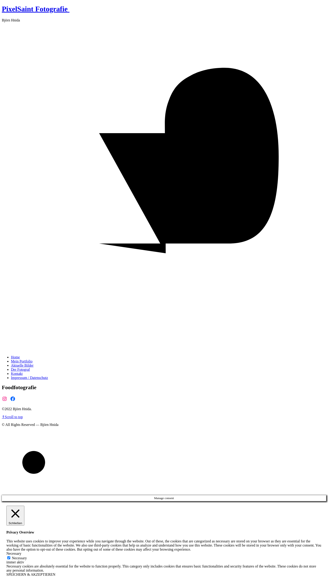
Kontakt (17, 374)
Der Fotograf (20, 369)
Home (15, 357)
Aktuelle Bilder (22, 365)
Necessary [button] (13, 553)
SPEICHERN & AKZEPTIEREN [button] (30, 574)
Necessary (19, 558)
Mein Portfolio (22, 361)
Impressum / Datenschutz (29, 378)
